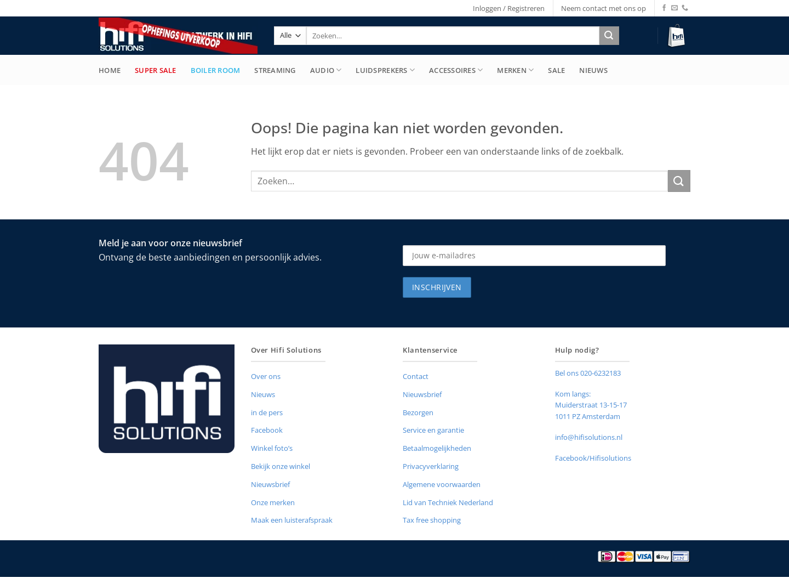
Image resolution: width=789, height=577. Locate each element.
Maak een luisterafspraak (292, 520)
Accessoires (456, 70)
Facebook (267, 430)
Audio (326, 70)
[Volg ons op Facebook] (664, 8)
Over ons (266, 376)
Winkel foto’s (272, 448)
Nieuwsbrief (270, 484)
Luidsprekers (385, 70)
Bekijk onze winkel (280, 466)
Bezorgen (418, 412)
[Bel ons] (685, 8)
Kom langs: (573, 394)
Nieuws (593, 70)
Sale (556, 70)
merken (515, 70)
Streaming (274, 70)
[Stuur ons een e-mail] (674, 8)
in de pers (267, 412)
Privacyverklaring (431, 466)
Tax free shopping (432, 520)
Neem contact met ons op (603, 8)
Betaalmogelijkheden (437, 448)
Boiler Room (216, 70)
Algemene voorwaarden (442, 484)
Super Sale (155, 70)
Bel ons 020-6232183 (588, 373)
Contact (415, 376)
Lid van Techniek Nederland (448, 502)
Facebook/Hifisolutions (593, 458)
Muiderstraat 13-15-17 (591, 405)
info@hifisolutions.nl (588, 437)
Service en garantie (433, 430)
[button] (678, 36)
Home (110, 70)
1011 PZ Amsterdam (587, 416)
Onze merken (273, 502)
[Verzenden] (609, 35)
